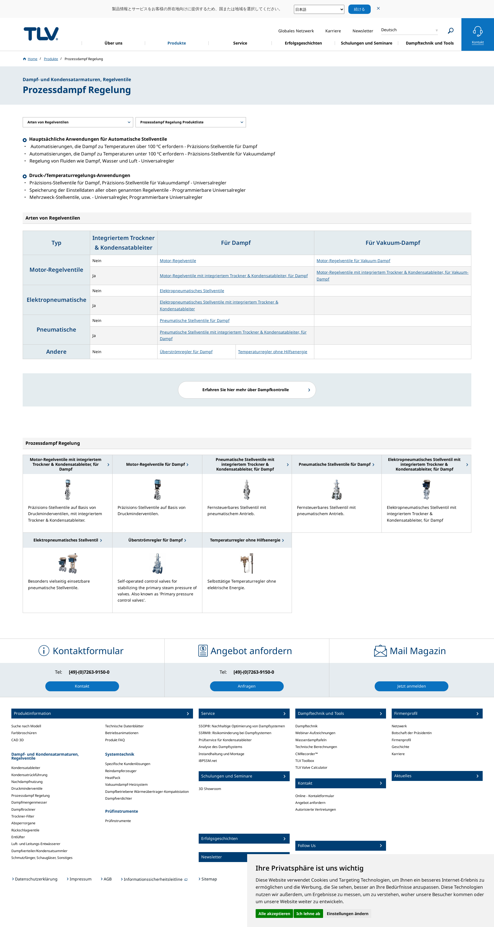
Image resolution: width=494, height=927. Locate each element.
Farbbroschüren (24, 732)
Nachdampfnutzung (27, 781)
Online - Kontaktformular (314, 795)
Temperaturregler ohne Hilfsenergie (272, 351)
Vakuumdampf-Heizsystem (126, 784)
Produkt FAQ (115, 740)
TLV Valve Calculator (311, 767)
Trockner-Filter (22, 816)
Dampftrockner (23, 809)
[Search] (451, 30)
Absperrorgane (23, 823)
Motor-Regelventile (178, 260)
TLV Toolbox (304, 760)
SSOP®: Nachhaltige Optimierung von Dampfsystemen (242, 726)
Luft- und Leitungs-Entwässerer (35, 843)
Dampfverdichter (118, 798)
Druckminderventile (27, 788)
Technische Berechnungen (316, 746)
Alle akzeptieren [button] (274, 913)
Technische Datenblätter (124, 726)
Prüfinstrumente (118, 820)
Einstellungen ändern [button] (347, 913)
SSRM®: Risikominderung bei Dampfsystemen (235, 732)
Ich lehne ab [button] (308, 913)
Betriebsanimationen (121, 732)
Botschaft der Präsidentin (412, 732)
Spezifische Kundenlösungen (127, 763)
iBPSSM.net (208, 760)
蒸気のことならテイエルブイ (41, 33)
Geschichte (400, 746)
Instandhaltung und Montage (221, 753)
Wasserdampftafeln (310, 740)
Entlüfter (18, 837)
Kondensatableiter (25, 767)
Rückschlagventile (25, 830)
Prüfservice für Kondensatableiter (225, 740)
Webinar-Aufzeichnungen (315, 732)
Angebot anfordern (310, 802)
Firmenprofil (401, 740)
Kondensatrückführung (29, 774)
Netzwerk (399, 726)
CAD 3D (17, 740)
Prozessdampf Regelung (30, 795)
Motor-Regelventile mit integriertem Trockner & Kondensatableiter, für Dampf (234, 275)
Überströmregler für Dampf (186, 351)
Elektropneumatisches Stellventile (192, 290)
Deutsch (389, 29)
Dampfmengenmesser (29, 802)
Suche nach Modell (26, 726)
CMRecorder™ (306, 753)
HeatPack (112, 777)
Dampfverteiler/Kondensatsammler (39, 850)
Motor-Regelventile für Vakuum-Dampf (353, 260)
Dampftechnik (306, 726)
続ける (359, 9)
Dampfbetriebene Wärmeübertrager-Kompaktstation (147, 791)
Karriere (398, 753)
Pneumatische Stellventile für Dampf (195, 320)
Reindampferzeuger (121, 770)
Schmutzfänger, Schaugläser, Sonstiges (42, 857)
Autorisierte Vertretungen (315, 809)
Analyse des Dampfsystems (220, 746)
